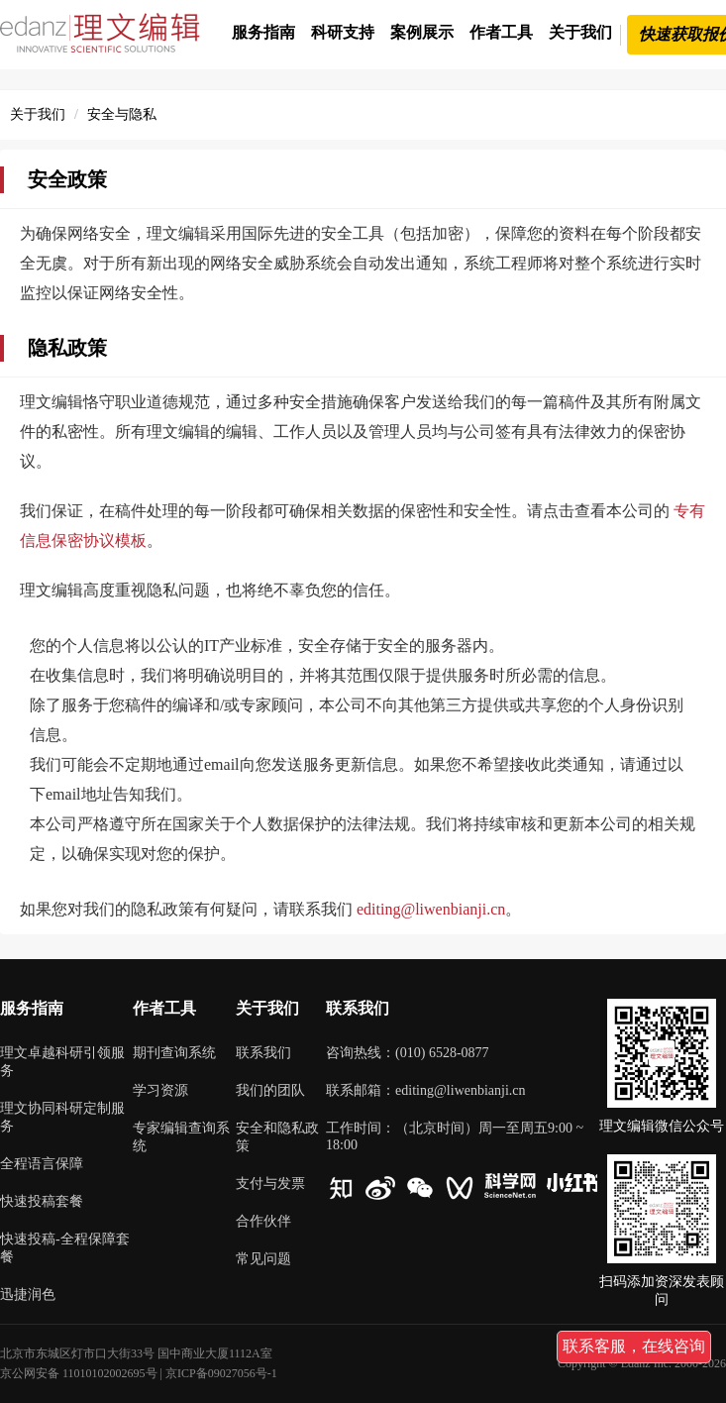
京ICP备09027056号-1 (221, 1373)
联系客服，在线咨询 (634, 1346)
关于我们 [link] (37, 114)
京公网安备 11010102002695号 (78, 1373)
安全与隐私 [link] (121, 114)
